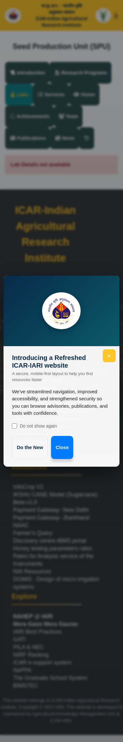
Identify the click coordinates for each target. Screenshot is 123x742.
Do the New (30, 447)
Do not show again (34, 426)
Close (62, 447)
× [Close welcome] (109, 355)
